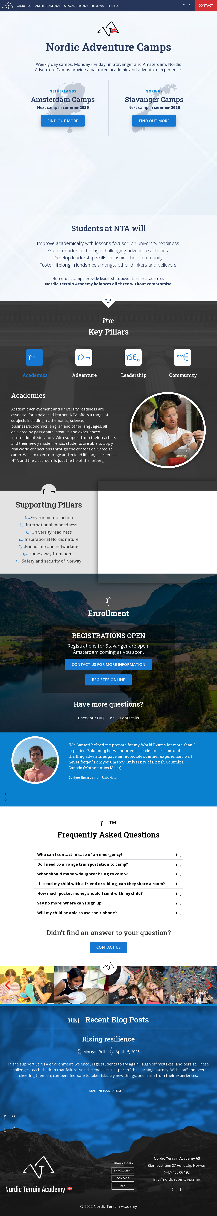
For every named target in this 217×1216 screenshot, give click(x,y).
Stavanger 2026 (76, 6)
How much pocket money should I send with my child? (90, 893)
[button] (103, 794)
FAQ (122, 1186)
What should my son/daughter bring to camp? (82, 874)
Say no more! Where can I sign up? (70, 903)
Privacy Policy (122, 1162)
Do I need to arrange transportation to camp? (82, 864)
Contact (122, 1178)
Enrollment (123, 1170)
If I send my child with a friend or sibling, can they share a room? (101, 883)
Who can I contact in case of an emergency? (80, 854)
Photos (114, 6)
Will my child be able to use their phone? (77, 912)
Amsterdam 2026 (47, 6)
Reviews (98, 6)
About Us (24, 6)
